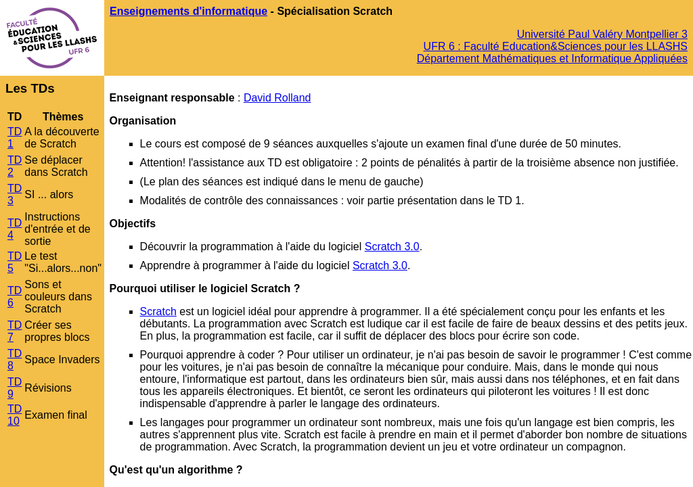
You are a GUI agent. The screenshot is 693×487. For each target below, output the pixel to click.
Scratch (158, 311)
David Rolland (277, 97)
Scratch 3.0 (392, 246)
